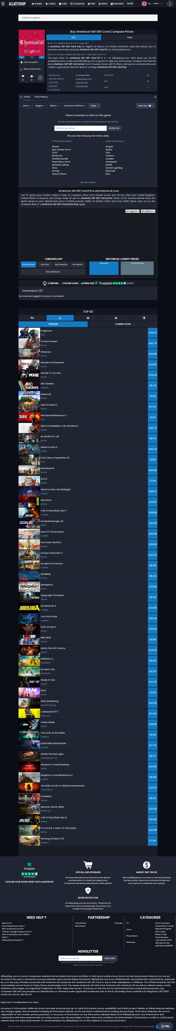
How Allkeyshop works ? (13, 926)
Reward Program (163, 928)
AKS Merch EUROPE (164, 945)
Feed (129, 37)
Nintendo (130, 942)
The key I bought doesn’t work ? (17, 931)
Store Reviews (161, 937)
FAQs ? (5, 937)
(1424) (114, 283)
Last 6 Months (61, 264)
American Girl (82, 82)
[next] (42, 57)
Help (165, 1026)
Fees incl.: (144, 105)
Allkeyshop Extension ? (12, 940)
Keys (93, 105)
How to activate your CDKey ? (16, 934)
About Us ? (7, 923)
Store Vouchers (162, 923)
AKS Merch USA (162, 943)
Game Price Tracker (164, 926)
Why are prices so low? (13, 928)
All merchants (88, 182)
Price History (39, 96)
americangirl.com (83, 79)
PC (127, 923)
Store (26, 105)
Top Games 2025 (163, 940)
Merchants (80, 926)
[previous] (21, 57)
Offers (24, 96)
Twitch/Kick (80, 923)
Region (39, 105)
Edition (53, 105)
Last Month (77, 264)
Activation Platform (74, 105)
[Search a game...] (88, 17)
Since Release (28, 264)
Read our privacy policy (144, 1026)
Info (74, 37)
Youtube (118, 923)
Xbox (128, 929)
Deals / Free (161, 934)
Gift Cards (160, 931)
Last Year (45, 264)
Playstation (132, 935)
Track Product (53, 272)
